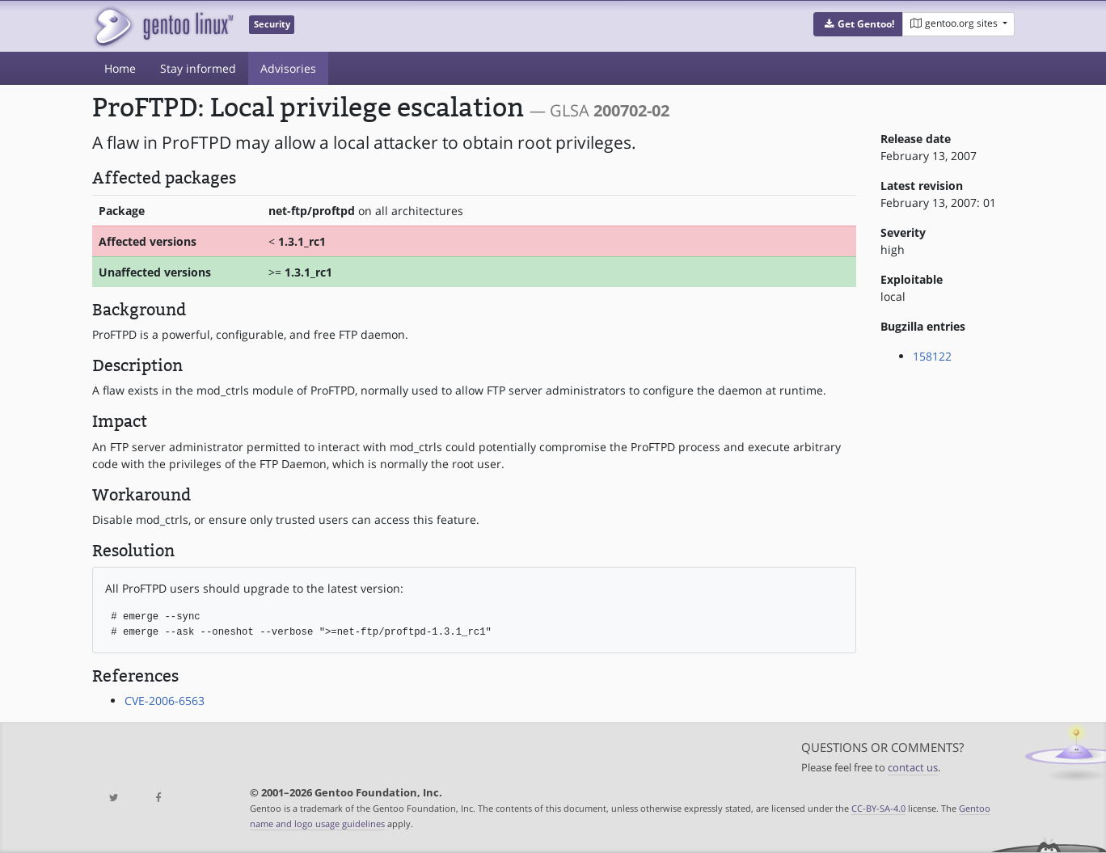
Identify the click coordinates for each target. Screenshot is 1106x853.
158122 (932, 356)
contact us (913, 768)
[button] (858, 24)
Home (120, 68)
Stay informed (198, 68)
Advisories (288, 68)
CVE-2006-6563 (165, 700)
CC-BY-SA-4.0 (878, 808)
